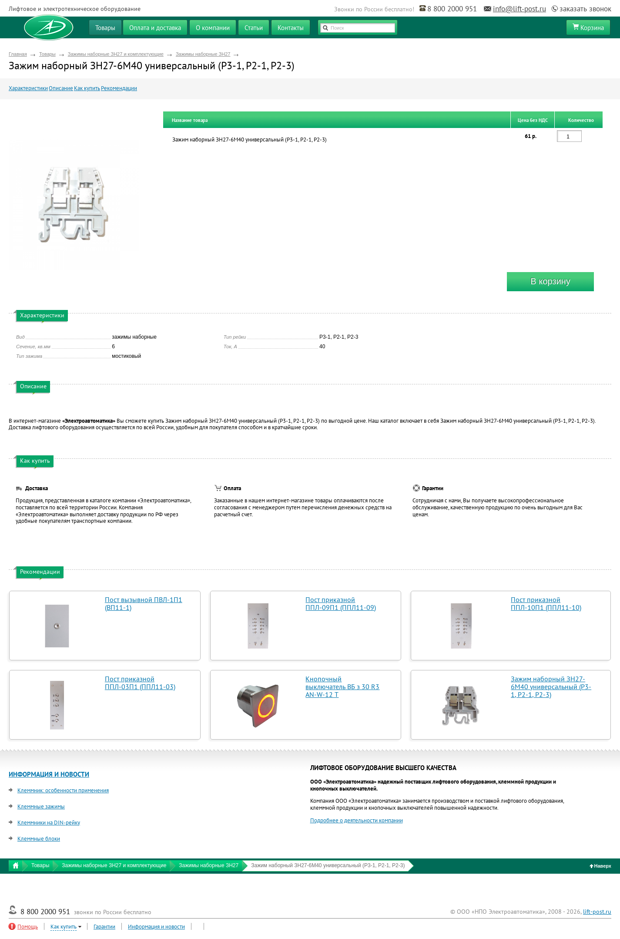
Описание (61, 88)
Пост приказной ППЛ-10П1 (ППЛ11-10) (546, 603)
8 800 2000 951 (452, 8)
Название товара (190, 120)
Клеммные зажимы (41, 806)
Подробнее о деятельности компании (356, 820)
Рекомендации (119, 88)
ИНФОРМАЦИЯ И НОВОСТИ (49, 774)
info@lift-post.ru (519, 8)
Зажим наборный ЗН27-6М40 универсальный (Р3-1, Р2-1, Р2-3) (551, 686)
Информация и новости (156, 926)
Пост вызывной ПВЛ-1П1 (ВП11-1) (143, 603)
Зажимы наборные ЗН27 (203, 54)
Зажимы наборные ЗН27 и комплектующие (116, 54)
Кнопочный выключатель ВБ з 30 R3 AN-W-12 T (342, 686)
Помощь (27, 926)
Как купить (87, 88)
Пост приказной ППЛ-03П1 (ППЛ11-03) (140, 682)
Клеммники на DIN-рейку (48, 822)
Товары (47, 54)
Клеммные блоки (38, 838)
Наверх (601, 865)
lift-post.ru (597, 911)
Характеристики (28, 88)
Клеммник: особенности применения (63, 790)
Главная (18, 54)
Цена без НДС (533, 120)
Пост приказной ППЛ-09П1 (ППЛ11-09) (340, 603)
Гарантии (104, 926)
